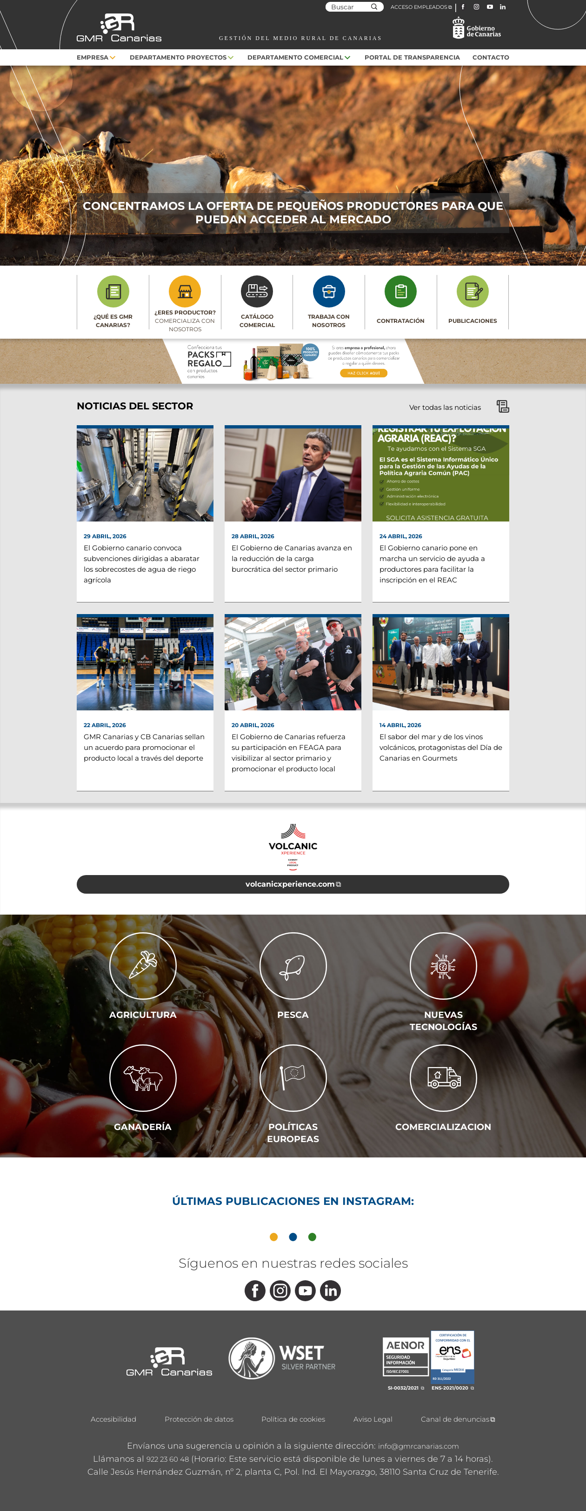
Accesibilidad (113, 1419)
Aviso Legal (373, 1419)
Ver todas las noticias (459, 407)
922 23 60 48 (167, 1459)
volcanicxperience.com (290, 884)
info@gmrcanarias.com (418, 1446)
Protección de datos (199, 1419)
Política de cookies (293, 1419)
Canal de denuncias (455, 1419)
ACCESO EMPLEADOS (419, 7)
